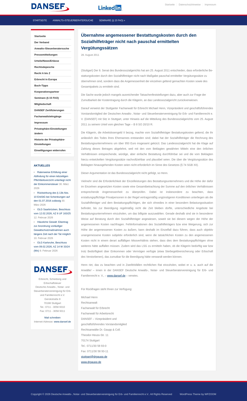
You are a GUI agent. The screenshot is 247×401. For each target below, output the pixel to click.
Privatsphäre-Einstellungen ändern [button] (50, 131)
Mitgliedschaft (42, 104)
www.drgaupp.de (91, 362)
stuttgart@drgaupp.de (94, 356)
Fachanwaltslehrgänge (47, 116)
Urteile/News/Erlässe (46, 60)
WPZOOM (210, 394)
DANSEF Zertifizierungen (49, 110)
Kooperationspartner (46, 91)
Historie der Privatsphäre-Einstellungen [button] (49, 142)
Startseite (170, 4)
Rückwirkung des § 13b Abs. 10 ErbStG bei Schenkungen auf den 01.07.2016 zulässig (52, 196)
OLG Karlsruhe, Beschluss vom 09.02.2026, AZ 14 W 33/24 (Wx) (52, 246)
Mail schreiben (52, 317)
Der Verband (41, 42)
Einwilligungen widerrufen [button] (50, 150)
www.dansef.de (62, 321)
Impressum (210, 4)
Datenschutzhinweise (189, 4)
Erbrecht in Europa (45, 79)
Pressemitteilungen (46, 54)
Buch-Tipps (41, 85)
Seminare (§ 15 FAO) (112, 20)
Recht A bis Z (42, 73)
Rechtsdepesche (44, 67)
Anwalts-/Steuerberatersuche (73, 20)
